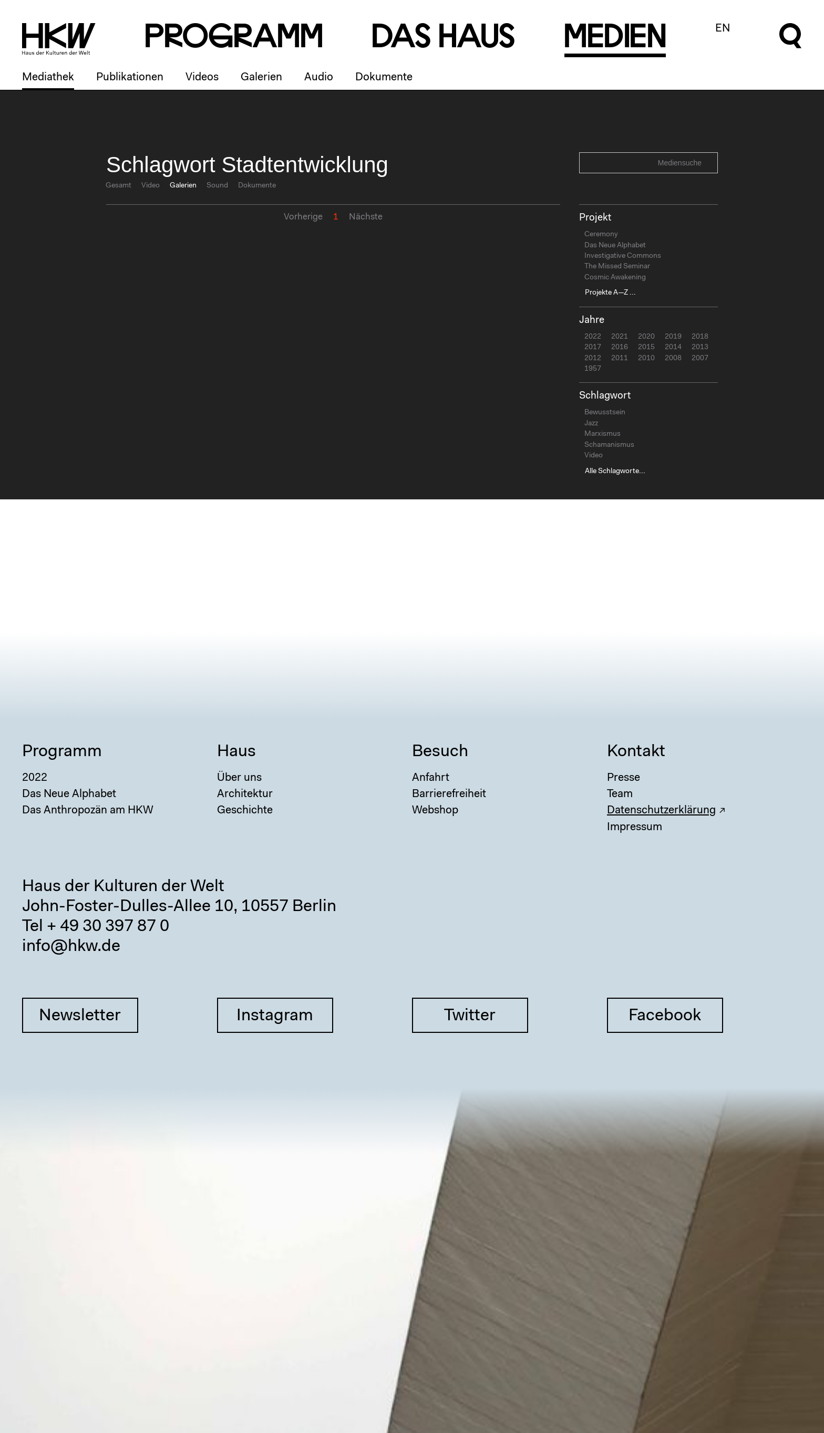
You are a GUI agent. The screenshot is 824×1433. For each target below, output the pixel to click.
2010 (646, 358)
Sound (217, 186)
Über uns (239, 777)
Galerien (261, 77)
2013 (700, 347)
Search (708, 162)
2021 (619, 337)
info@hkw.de (71, 946)
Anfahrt (430, 777)
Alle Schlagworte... (615, 471)
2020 (646, 337)
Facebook (665, 1016)
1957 (592, 369)
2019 (673, 337)
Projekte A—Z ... (610, 293)
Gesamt (118, 186)
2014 (673, 347)
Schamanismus (609, 445)
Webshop (435, 810)
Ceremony (601, 234)
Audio (318, 77)
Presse (623, 777)
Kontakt (636, 752)
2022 (592, 337)
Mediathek (48, 77)
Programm (62, 752)
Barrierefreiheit (449, 794)
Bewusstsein (604, 412)
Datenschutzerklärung (661, 810)
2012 (592, 358)
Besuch (440, 752)
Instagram (274, 1016)
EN (722, 28)
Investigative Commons (622, 256)
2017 (592, 347)
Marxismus (602, 434)
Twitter (470, 1016)
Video (150, 186)
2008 (673, 358)
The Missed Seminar (617, 266)
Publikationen (129, 77)
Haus (236, 752)
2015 (646, 347)
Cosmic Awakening (615, 277)
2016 (619, 347)
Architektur (245, 794)
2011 (619, 358)
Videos (202, 77)
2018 (700, 337)
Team (620, 794)
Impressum (634, 827)
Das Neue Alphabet (615, 245)
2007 (700, 358)
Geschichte (245, 810)
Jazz (591, 423)
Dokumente (384, 77)
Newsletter (80, 1016)
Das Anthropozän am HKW (87, 810)
